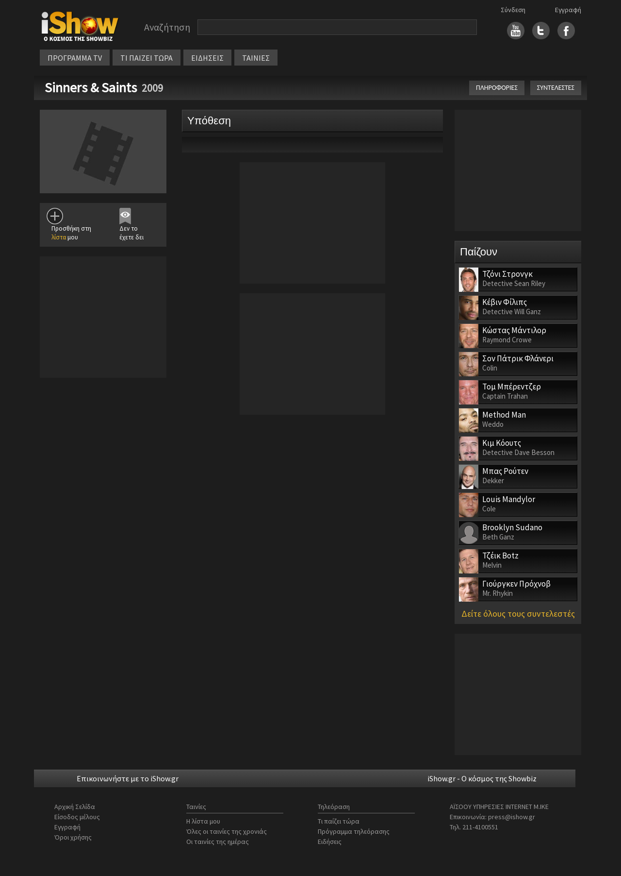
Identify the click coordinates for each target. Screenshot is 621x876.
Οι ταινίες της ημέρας (217, 841)
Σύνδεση (513, 9)
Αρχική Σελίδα (74, 806)
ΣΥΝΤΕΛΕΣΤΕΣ (555, 88)
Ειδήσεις (330, 841)
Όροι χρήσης (73, 837)
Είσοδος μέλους (77, 816)
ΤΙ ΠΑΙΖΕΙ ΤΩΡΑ (146, 58)
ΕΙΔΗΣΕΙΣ (207, 58)
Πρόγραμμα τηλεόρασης (354, 831)
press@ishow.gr (511, 816)
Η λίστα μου (203, 821)
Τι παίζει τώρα (339, 821)
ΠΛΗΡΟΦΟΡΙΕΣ (497, 88)
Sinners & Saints (91, 87)
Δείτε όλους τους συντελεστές (518, 613)
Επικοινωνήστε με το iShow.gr (128, 778)
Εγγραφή (568, 9)
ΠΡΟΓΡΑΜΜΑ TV (75, 58)
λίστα (58, 237)
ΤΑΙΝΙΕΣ (256, 58)
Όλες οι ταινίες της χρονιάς (226, 831)
